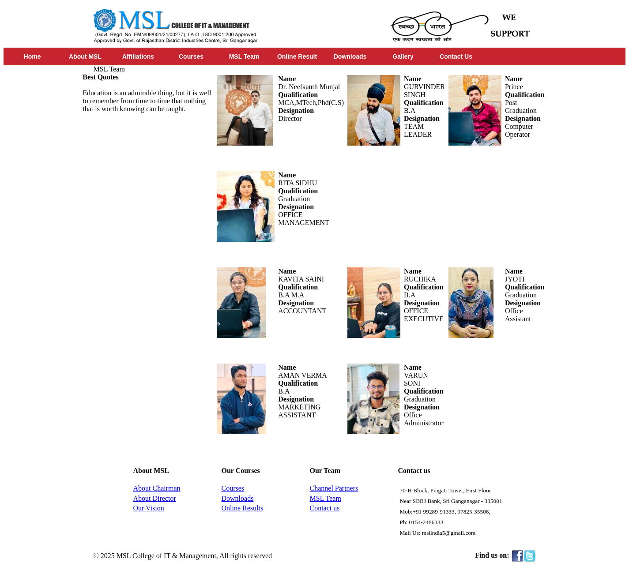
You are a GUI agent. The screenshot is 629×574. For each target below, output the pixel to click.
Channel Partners (334, 488)
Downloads (350, 56)
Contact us (325, 508)
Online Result (297, 56)
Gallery (402, 56)
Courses (191, 56)
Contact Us (456, 56)
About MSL (85, 56)
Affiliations (138, 56)
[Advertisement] (149, 245)
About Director (154, 498)
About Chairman (157, 488)
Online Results (243, 508)
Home (32, 56)
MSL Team (244, 56)
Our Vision (148, 508)
